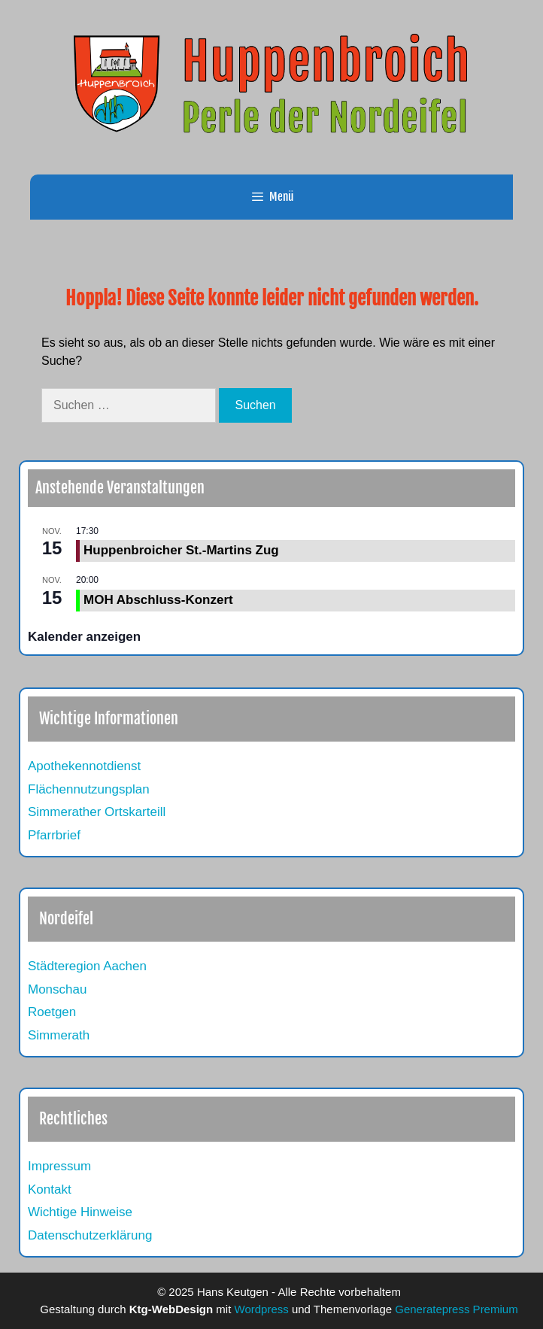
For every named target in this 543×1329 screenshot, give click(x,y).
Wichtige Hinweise (80, 1212)
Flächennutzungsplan (89, 789)
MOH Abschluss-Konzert (158, 600)
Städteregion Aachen (87, 966)
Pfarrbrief (54, 835)
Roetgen (52, 1012)
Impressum (59, 1166)
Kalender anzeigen (84, 637)
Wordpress (262, 1309)
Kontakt (49, 1189)
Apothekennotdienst (84, 766)
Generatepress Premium (456, 1309)
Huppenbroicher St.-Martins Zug (181, 550)
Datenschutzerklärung (90, 1235)
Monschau (57, 989)
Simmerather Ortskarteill (96, 812)
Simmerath (58, 1035)
